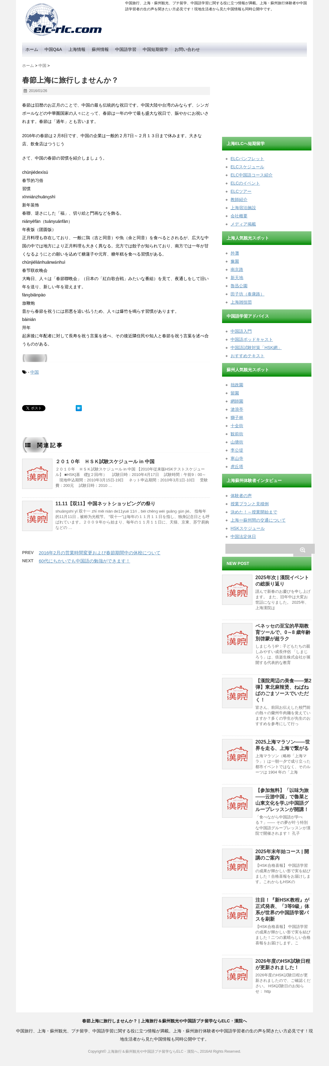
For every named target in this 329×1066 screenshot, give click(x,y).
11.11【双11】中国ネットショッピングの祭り (105, 503)
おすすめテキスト (247, 355)
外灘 (235, 253)
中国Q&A (53, 49)
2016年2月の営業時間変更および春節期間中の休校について (100, 552)
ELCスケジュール (247, 166)
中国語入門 (241, 331)
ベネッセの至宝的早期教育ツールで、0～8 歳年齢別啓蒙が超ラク (283, 632)
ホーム (31, 49)
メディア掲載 (243, 224)
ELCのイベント (245, 183)
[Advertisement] (267, 95)
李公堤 (237, 450)
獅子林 (237, 417)
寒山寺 (237, 458)
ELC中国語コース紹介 (252, 175)
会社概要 (239, 215)
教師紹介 (239, 199)
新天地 (237, 277)
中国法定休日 (243, 536)
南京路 (237, 269)
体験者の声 (241, 495)
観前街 (237, 433)
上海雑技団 (241, 302)
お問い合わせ (187, 49)
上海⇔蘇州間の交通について (258, 520)
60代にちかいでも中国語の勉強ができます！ (84, 560)
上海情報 (76, 49)
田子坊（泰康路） (247, 294)
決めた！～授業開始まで (254, 512)
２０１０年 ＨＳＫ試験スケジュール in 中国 (105, 461)
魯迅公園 (239, 285)
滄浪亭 (237, 409)
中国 (34, 372)
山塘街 (237, 442)
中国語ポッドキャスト (252, 339)
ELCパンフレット (247, 158)
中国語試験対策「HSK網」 (256, 347)
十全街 (237, 425)
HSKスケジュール (248, 528)
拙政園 (237, 384)
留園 (235, 393)
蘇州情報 (100, 49)
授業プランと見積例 (250, 503)
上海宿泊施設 (243, 207)
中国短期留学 (155, 49)
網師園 (237, 401)
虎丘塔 (237, 466)
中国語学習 (125, 49)
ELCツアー (241, 191)
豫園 (235, 261)
